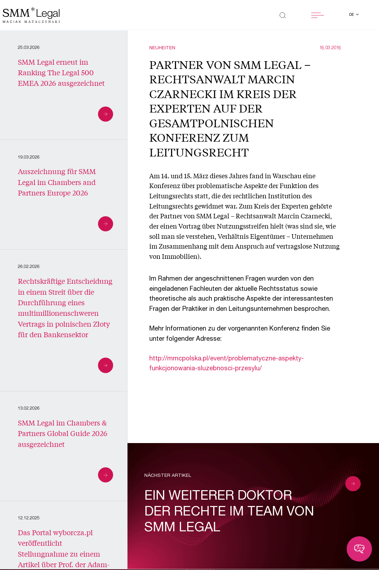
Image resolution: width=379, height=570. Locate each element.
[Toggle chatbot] (359, 549)
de (352, 15)
